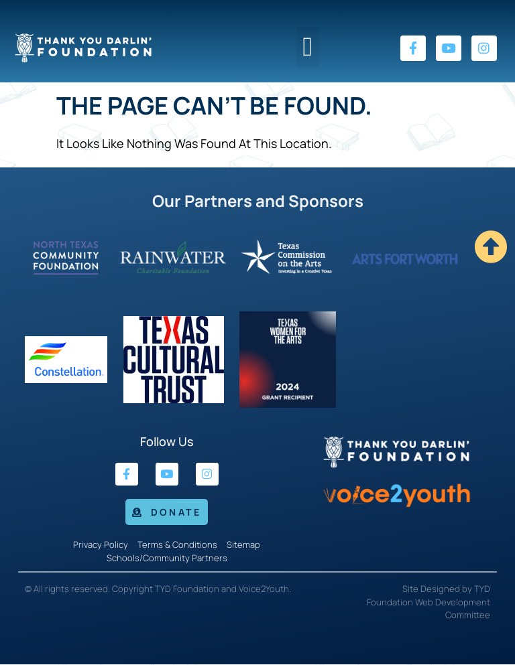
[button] (307, 47)
